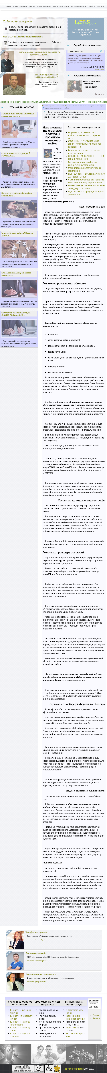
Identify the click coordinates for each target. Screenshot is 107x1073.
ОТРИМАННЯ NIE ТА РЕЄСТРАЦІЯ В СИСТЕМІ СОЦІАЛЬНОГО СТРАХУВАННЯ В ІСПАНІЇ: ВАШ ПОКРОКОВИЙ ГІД (84, 144)
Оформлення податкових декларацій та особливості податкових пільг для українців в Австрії (84, 135)
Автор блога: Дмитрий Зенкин (36, 982)
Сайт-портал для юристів (17, 21)
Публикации (23, 6)
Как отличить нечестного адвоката (23, 36)
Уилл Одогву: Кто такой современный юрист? (46, 75)
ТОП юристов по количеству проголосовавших (20, 1023)
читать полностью (99, 70)
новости (68, 1027)
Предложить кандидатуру (79, 6)
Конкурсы (92, 6)
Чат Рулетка (100, 6)
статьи (75, 1027)
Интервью (32, 6)
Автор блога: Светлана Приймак (36, 940)
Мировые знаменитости (44, 6)
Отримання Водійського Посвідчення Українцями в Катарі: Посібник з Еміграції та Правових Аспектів (86, 181)
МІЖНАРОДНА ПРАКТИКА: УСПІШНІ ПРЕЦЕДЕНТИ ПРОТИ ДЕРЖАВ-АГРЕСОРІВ (86, 157)
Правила (96, 1015)
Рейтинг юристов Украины (52, 106)
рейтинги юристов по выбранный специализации (75, 1017)
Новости (15, 6)
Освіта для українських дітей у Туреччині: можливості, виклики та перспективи (82, 163)
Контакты (96, 1018)
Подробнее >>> (99, 94)
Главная (8, 6)
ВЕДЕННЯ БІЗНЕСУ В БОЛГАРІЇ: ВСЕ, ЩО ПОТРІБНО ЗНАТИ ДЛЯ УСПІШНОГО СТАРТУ (86, 187)
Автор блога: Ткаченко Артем (36, 961)
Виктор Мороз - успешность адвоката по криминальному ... (39, 53)
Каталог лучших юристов (61, 6)
